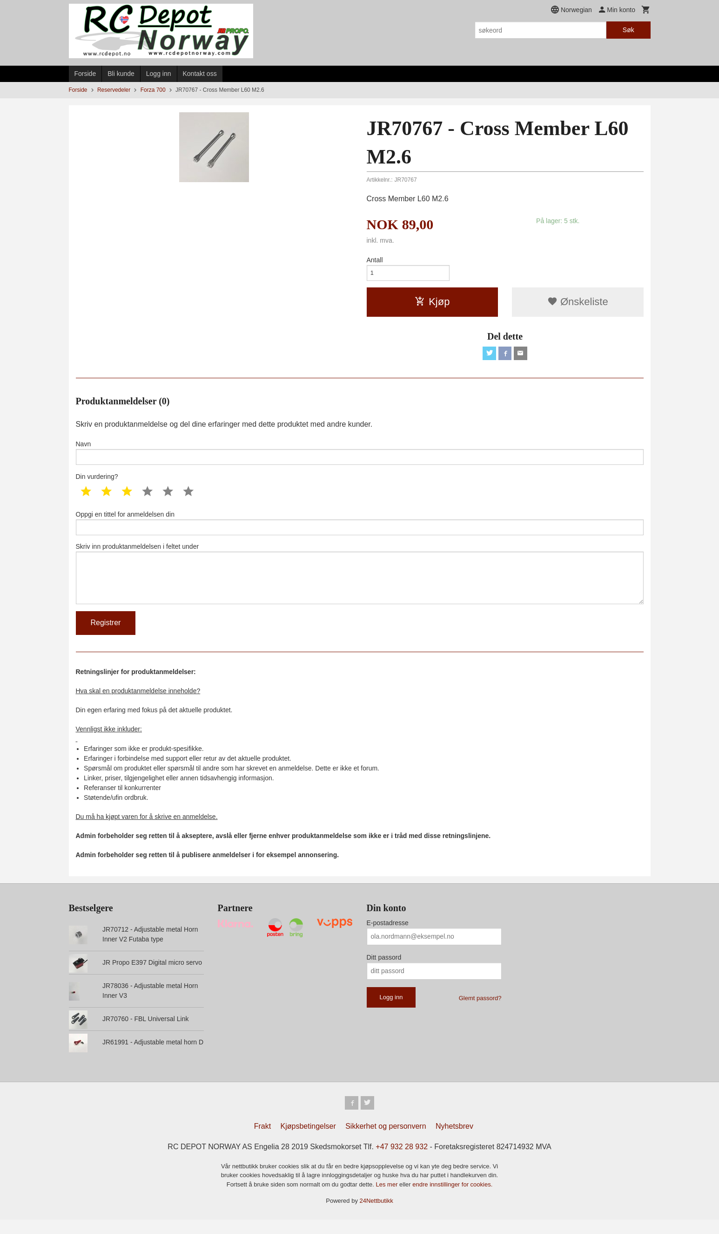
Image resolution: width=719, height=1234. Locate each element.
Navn (360, 457)
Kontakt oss (200, 73)
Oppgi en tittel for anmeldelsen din (360, 529)
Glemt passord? (480, 1011)
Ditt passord (384, 970)
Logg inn (158, 73)
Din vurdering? (97, 482)
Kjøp (432, 304)
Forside (85, 73)
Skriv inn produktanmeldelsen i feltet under (360, 584)
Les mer (388, 1198)
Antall (375, 260)
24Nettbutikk (376, 1215)
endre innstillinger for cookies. (452, 1198)
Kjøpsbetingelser (308, 1141)
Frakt (262, 1141)
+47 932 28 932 (402, 1161)
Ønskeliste (577, 304)
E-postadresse (388, 936)
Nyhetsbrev (454, 1141)
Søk (628, 30)
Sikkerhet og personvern (385, 1141)
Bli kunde (121, 73)
